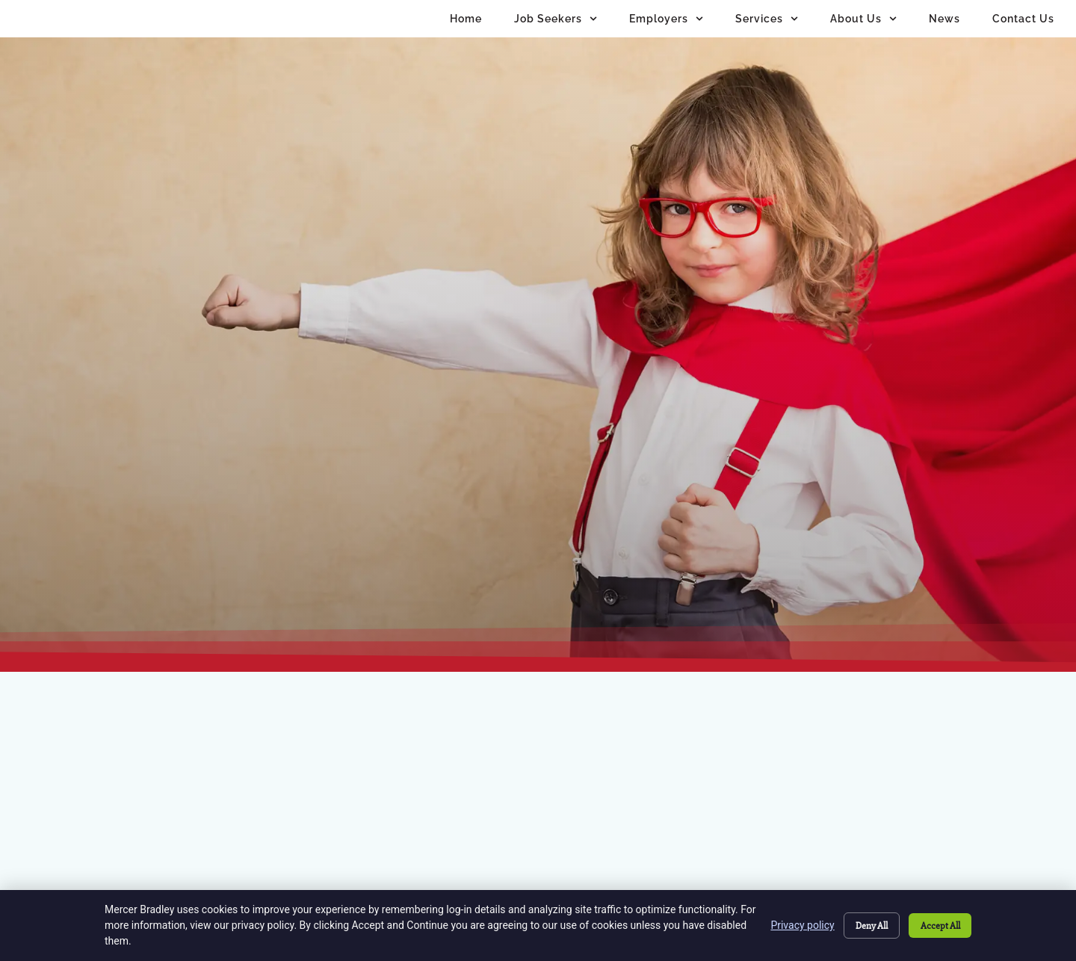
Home (466, 31)
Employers (666, 31)
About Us (863, 31)
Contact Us (1023, 31)
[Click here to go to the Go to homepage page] (193, 438)
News (944, 31)
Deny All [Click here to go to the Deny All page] (861, 924)
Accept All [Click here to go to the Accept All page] (937, 924)
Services (766, 31)
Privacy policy (788, 925)
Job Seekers (555, 31)
